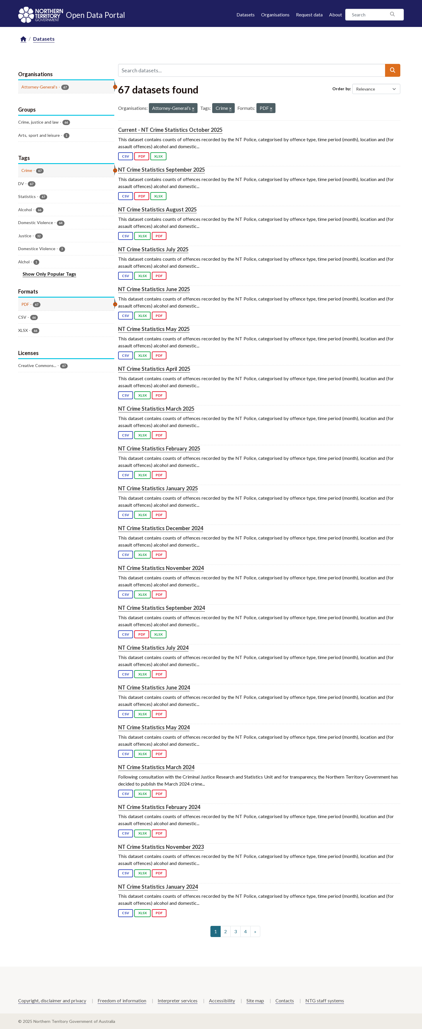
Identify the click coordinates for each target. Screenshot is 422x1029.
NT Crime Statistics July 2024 (153, 647)
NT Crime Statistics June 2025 (154, 289)
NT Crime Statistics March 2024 (156, 767)
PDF (141, 156)
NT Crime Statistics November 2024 (161, 568)
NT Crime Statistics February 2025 (159, 448)
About (335, 14)
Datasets (245, 14)
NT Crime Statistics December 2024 (160, 528)
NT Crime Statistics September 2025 (161, 169)
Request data (309, 14)
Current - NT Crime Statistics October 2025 (170, 130)
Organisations (275, 14)
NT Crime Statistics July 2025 (153, 249)
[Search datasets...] (251, 70)
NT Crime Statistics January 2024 (158, 886)
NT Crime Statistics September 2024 (161, 608)
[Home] (23, 39)
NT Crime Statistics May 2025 (154, 329)
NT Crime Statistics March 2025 (156, 408)
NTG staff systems (324, 1000)
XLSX (158, 156)
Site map (255, 1000)
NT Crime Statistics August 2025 (157, 209)
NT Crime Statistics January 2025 (158, 488)
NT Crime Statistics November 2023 (161, 847)
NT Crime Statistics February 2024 (159, 807)
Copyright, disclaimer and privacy (52, 1000)
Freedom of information (122, 1000)
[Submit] (392, 70)
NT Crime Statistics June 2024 (154, 687)
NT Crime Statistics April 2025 (154, 369)
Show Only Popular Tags (49, 274)
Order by (341, 88)
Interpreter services (178, 1000)
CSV (125, 156)
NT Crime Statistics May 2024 (154, 727)
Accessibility (222, 1000)
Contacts (284, 1000)
